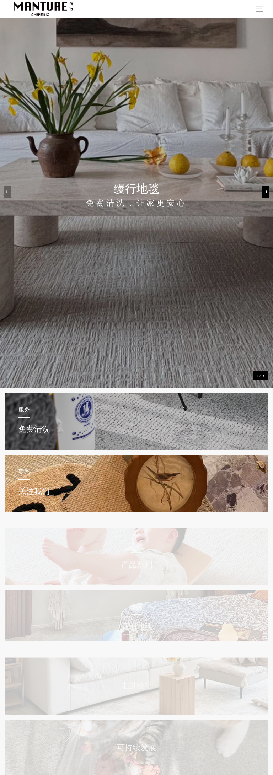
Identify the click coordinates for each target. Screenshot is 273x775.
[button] (265, 192)
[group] (136, 194)
